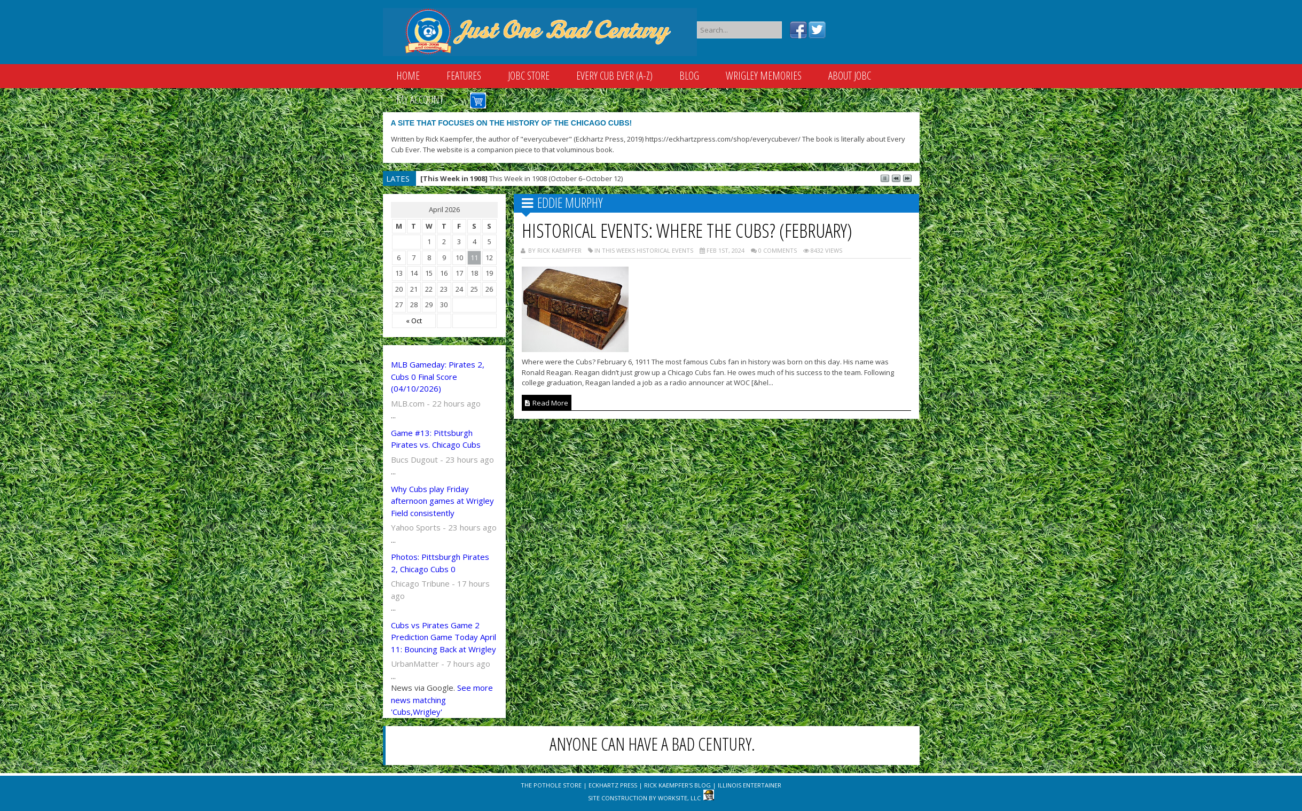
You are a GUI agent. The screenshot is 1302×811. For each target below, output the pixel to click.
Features (463, 75)
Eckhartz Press (613, 785)
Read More (546, 403)
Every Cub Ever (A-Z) (614, 75)
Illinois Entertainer (749, 785)
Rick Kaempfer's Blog (677, 785)
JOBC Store (529, 75)
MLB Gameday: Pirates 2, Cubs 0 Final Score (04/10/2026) (437, 376)
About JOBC (849, 75)
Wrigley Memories (764, 75)
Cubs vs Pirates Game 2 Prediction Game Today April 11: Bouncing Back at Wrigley (443, 637)
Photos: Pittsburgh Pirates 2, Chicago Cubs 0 (440, 562)
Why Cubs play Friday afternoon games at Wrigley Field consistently (442, 501)
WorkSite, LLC (679, 798)
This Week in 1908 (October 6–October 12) (521, 178)
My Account (419, 99)
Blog (689, 75)
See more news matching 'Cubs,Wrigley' (442, 699)
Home (408, 75)
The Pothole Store (551, 785)
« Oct (414, 320)
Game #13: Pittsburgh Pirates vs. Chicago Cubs (436, 438)
